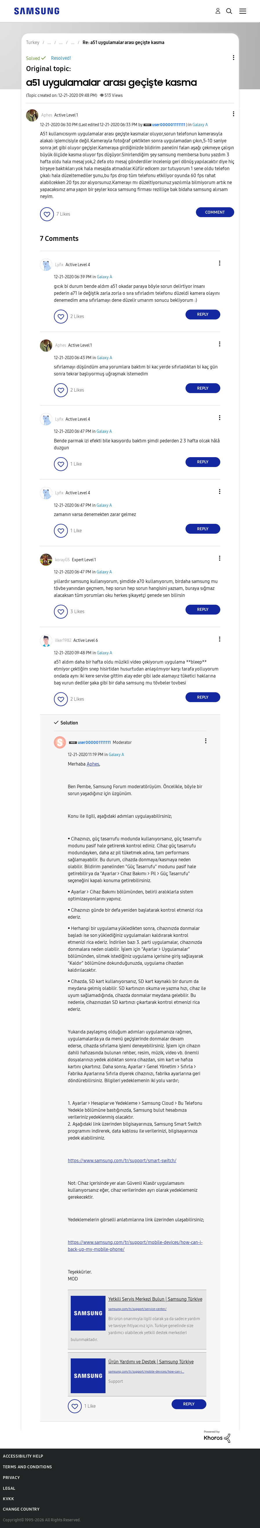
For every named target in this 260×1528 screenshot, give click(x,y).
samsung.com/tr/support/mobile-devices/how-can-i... (146, 1371)
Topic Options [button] (223, 57)
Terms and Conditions (27, 1467)
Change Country (21, 1509)
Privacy (11, 1477)
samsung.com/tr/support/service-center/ (137, 1309)
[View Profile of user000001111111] (168, 124)
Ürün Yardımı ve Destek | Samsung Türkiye (151, 1362)
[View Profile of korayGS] (62, 559)
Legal (9, 1488)
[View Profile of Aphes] (46, 115)
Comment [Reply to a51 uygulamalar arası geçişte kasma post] (215, 212)
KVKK (8, 1498)
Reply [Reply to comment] (202, 314)
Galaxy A (200, 124)
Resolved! (61, 58)
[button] (223, 113)
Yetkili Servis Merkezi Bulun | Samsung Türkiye (155, 1299)
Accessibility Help (23, 1456)
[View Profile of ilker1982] (63, 640)
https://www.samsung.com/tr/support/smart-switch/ (122, 1160)
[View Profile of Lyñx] (59, 264)
